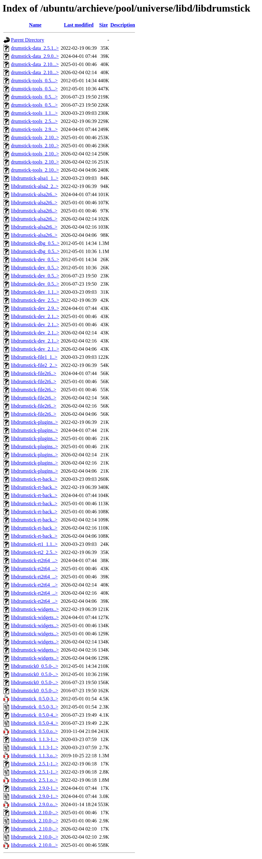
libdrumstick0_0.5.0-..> (34, 666)
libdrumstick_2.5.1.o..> (34, 780)
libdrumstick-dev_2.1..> (35, 316)
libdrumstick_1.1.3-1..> (34, 739)
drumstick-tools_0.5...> (34, 80)
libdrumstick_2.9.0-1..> (34, 788)
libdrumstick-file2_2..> (34, 365)
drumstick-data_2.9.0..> (35, 56)
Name (35, 25)
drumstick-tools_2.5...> (34, 121)
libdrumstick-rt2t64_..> (34, 560)
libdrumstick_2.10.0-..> (34, 812)
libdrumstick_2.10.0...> (34, 845)
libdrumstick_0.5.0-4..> (34, 715)
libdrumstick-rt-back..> (34, 479)
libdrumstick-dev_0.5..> (35, 259)
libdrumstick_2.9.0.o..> (34, 804)
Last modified (78, 25)
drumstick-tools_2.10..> (35, 137)
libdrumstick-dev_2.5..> (35, 300)
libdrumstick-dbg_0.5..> (35, 243)
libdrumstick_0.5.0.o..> (34, 731)
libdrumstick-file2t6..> (33, 373)
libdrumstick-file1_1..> (34, 357)
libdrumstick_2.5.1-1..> (34, 763)
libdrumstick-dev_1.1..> (35, 292)
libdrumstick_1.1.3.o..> (34, 755)
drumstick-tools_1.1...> (34, 113)
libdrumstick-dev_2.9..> (35, 308)
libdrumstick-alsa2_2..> (34, 186)
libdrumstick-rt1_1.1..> (34, 544)
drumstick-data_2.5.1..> (35, 48)
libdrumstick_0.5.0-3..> (34, 698)
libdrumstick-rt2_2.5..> (34, 552)
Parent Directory (27, 40)
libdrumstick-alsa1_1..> (34, 178)
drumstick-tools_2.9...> (34, 129)
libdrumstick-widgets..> (35, 609)
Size (103, 25)
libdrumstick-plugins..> (34, 422)
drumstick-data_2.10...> (35, 64)
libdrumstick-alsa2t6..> (34, 194)
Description (122, 25)
